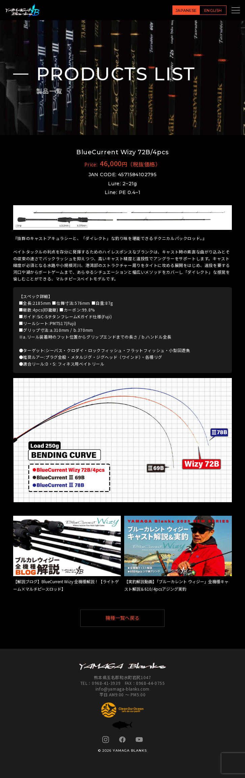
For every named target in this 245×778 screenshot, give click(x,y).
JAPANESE (186, 10)
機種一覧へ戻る (132, 618)
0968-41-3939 (106, 683)
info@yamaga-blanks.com (122, 689)
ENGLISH (213, 10)
